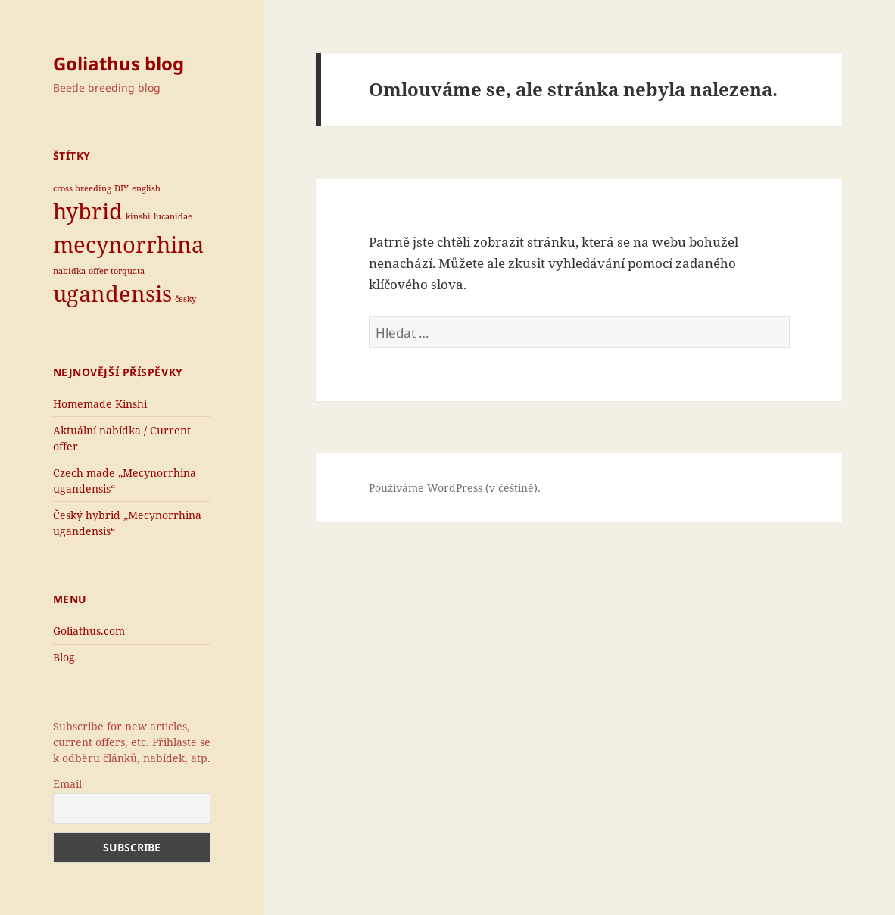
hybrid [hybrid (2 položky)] (88, 211)
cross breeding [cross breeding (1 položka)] (82, 188)
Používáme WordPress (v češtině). (455, 488)
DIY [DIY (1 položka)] (121, 188)
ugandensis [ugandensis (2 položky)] (112, 294)
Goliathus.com (89, 631)
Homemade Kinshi (100, 404)
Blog (64, 657)
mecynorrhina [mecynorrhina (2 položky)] (128, 244)
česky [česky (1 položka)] (185, 299)
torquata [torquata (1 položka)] (128, 271)
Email (67, 784)
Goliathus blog (118, 63)
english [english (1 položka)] (146, 188)
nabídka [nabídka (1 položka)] (69, 271)
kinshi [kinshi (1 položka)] (138, 216)
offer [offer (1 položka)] (98, 271)
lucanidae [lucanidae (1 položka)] (173, 216)
